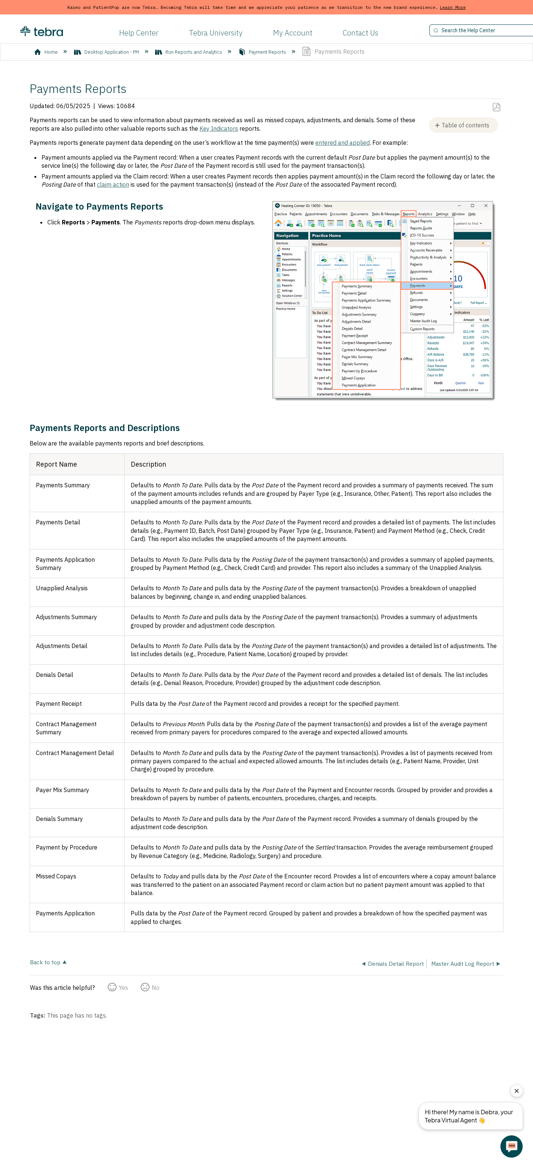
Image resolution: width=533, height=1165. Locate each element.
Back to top (45, 961)
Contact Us (360, 33)
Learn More (453, 7)
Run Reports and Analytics (189, 52)
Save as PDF (496, 107)
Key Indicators (219, 128)
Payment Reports (262, 52)
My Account (292, 33)
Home (46, 52)
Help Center (138, 33)
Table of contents (465, 125)
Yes (123, 987)
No (156, 987)
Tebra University (215, 33)
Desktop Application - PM (107, 52)
